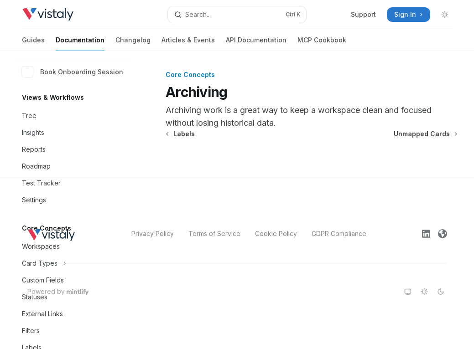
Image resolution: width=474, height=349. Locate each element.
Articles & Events (188, 43)
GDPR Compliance (339, 233)
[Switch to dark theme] (440, 291)
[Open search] (237, 14)
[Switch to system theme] (407, 291)
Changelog (133, 43)
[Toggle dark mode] (445, 14)
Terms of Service (214, 233)
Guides (33, 43)
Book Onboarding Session (72, 72)
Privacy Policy (152, 233)
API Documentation (256, 43)
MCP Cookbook (321, 43)
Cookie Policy (276, 233)
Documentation (80, 43)
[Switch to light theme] (424, 291)
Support (363, 14)
